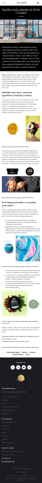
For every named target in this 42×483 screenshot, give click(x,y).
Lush (13, 146)
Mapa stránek (11, 476)
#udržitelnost (17, 354)
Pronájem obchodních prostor (12, 451)
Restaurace (6, 426)
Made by (19, 472)
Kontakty (5, 400)
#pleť (28, 354)
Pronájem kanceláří (8, 455)
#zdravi (32, 352)
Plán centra (6, 429)
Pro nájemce (6, 458)
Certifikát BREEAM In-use (10, 407)
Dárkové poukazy (8, 443)
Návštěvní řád (6, 414)
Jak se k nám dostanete (10, 397)
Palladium (22, 3)
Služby (4, 432)
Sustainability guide (8, 410)
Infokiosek (5, 439)
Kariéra (4, 403)
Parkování (5, 436)
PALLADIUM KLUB (8, 462)
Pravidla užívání (23, 476)
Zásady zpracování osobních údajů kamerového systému (21, 479)
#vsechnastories (13, 352)
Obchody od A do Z (8, 422)
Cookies (32, 476)
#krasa (24, 352)
